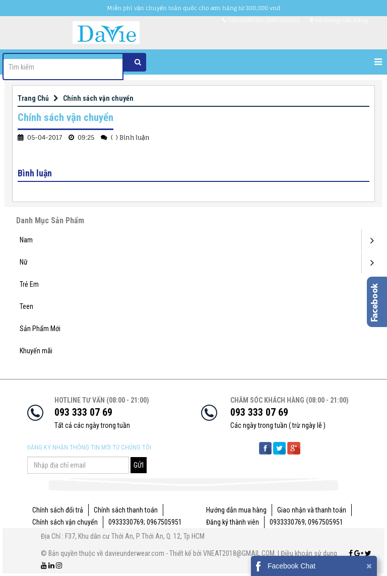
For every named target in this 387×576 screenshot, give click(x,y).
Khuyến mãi (36, 351)
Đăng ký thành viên (232, 522)
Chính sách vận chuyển (98, 98)
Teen (26, 306)
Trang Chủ (33, 98)
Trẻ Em (29, 284)
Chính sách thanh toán (126, 510)
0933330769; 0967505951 (145, 522)
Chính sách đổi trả (57, 510)
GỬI (139, 465)
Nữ (24, 262)
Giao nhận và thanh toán (311, 510)
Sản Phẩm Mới (40, 329)
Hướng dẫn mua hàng (236, 510)
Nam (26, 240)
